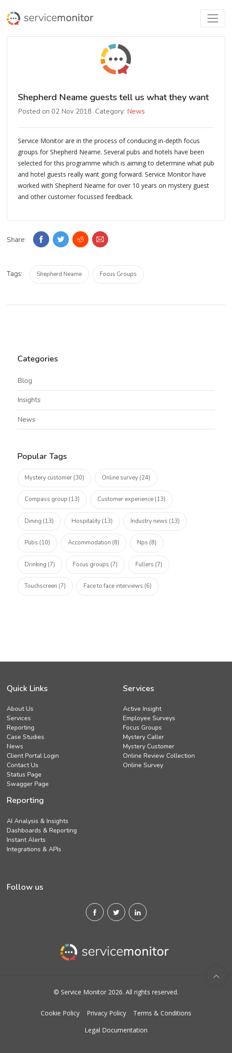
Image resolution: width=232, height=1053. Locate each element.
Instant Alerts (26, 840)
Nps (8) (146, 543)
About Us (20, 709)
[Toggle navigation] (212, 18)
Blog (24, 380)
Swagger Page (28, 784)
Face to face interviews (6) (118, 586)
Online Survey (143, 765)
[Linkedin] (138, 912)
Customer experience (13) (131, 499)
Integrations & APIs (34, 849)
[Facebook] (95, 912)
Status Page (24, 774)
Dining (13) (39, 521)
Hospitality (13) (92, 521)
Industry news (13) (155, 521)
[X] (116, 912)
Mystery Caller (143, 737)
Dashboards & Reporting (42, 830)
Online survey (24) (126, 478)
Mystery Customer (148, 746)
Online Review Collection (159, 756)
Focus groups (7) (95, 564)
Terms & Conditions (162, 1013)
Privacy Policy (106, 1013)
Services (19, 718)
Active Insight (142, 709)
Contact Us (22, 765)
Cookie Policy (60, 1013)
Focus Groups (118, 274)
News (136, 111)
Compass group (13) (52, 499)
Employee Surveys (149, 718)
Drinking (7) (40, 564)
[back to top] (216, 975)
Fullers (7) (148, 564)
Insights (29, 399)
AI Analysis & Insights (37, 821)
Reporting (20, 727)
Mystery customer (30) (54, 478)
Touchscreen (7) (45, 586)
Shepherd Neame (59, 274)
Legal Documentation (116, 1030)
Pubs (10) (37, 543)
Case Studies (25, 737)
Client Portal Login (33, 756)
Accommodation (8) (93, 543)
